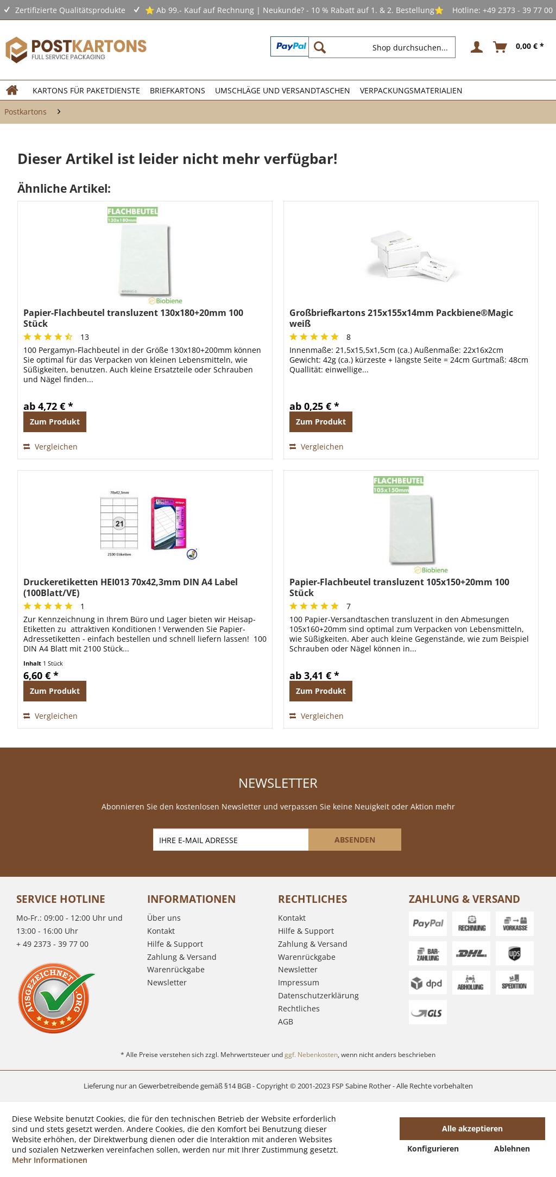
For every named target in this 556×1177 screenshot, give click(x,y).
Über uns (164, 918)
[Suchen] (319, 47)
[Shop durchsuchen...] (382, 47)
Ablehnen (512, 1148)
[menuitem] (386, 47)
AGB (285, 1021)
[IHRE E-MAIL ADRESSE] (232, 839)
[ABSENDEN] (354, 839)
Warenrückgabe (176, 969)
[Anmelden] (475, 47)
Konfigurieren (433, 1148)
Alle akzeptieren (472, 1128)
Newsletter (167, 982)
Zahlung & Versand (182, 957)
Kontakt (161, 931)
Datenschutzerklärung (318, 995)
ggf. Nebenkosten (311, 1054)
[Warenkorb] (519, 47)
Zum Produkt (55, 421)
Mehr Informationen (49, 1160)
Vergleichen (50, 446)
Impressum (298, 982)
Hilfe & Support (175, 944)
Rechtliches (299, 1008)
